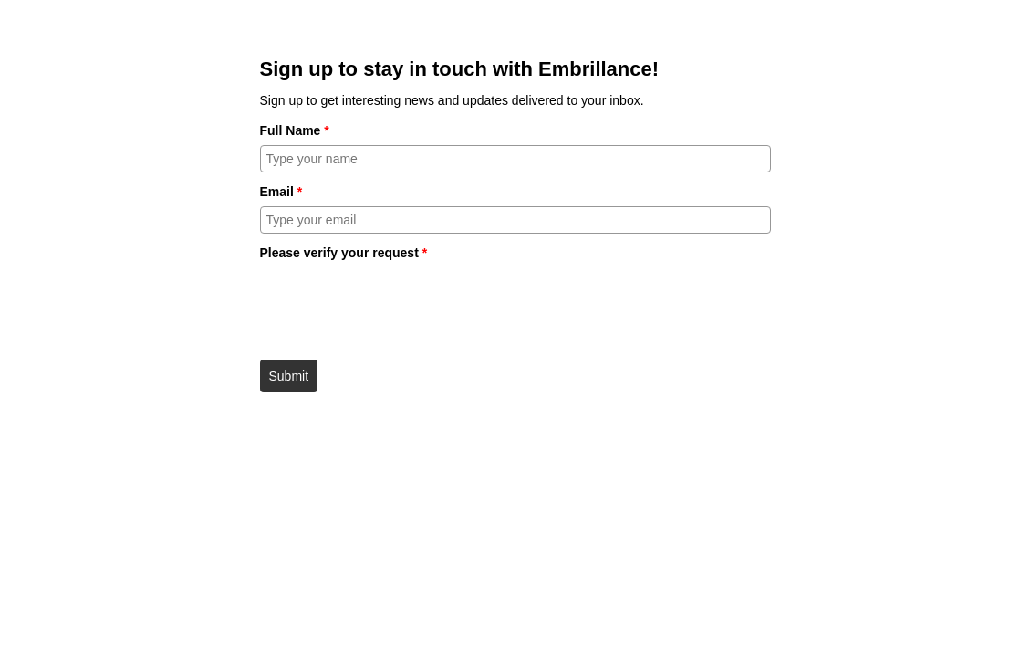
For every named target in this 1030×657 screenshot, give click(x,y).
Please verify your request (344, 252)
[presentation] (398, 303)
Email (281, 191)
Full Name (294, 130)
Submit (289, 376)
